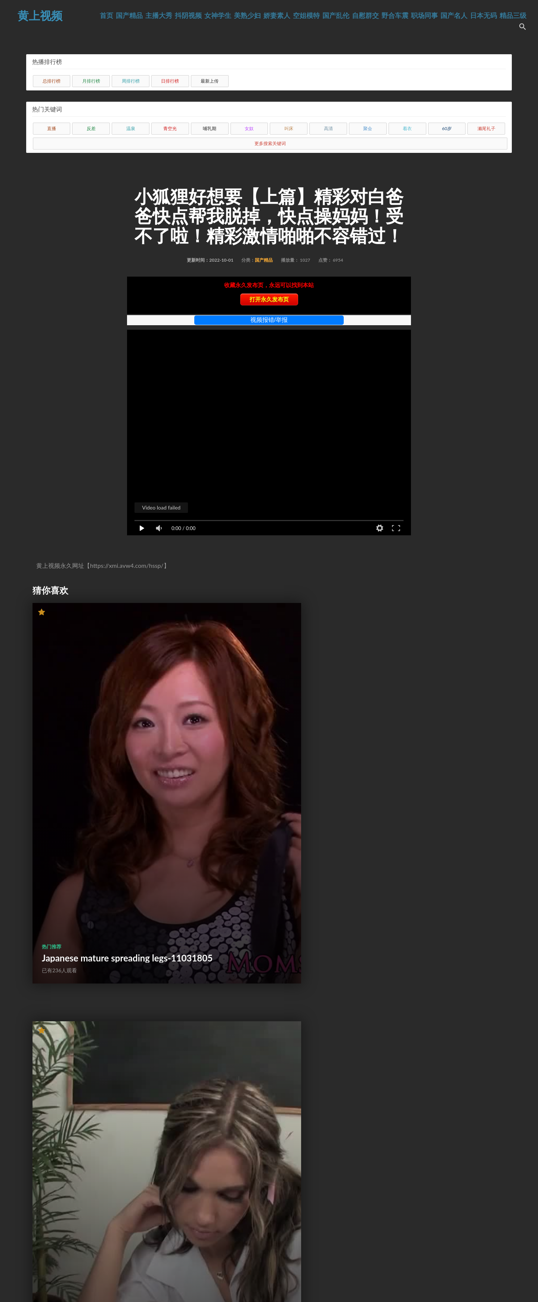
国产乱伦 (360, 15)
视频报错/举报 (269, 320)
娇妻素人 (301, 15)
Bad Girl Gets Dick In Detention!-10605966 (251, 752)
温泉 (130, 128)
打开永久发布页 (269, 299)
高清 (328, 128)
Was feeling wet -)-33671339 (239, 971)
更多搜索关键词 (270, 143)
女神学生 (242, 15)
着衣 (407, 128)
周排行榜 (131, 81)
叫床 (288, 128)
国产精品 (153, 15)
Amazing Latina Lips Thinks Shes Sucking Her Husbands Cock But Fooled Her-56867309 (426, 961)
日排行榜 (170, 81)
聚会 (367, 128)
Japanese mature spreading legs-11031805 (96, 752)
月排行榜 (91, 81)
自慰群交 (390, 15)
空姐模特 (331, 15)
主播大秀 (183, 15)
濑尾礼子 (486, 128)
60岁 (447, 128)
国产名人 (478, 15)
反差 (91, 128)
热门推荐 (51, 736)
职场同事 (449, 15)
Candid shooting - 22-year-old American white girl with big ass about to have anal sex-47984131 (95, 1179)
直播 (51, 128)
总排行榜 (52, 81)
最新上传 (210, 81)
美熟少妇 (272, 15)
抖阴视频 (213, 15)
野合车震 (419, 15)
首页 (131, 15)
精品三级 (498, 28)
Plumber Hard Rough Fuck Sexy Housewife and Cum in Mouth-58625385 (259, 1185)
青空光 (170, 128)
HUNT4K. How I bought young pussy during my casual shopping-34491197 (96, 966)
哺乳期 (209, 128)
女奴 (249, 128)
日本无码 (508, 15)
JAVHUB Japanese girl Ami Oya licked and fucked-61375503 (426, 747)
